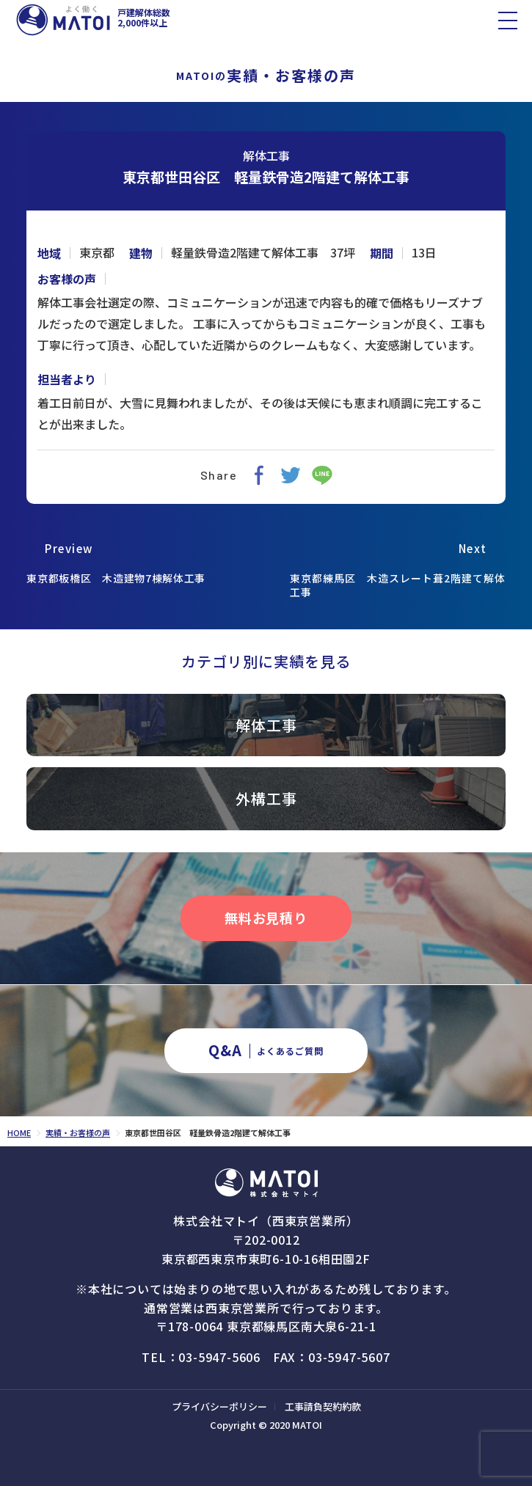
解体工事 (266, 155)
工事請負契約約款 (323, 1406)
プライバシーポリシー (219, 1406)
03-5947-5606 (219, 1357)
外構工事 (266, 798)
